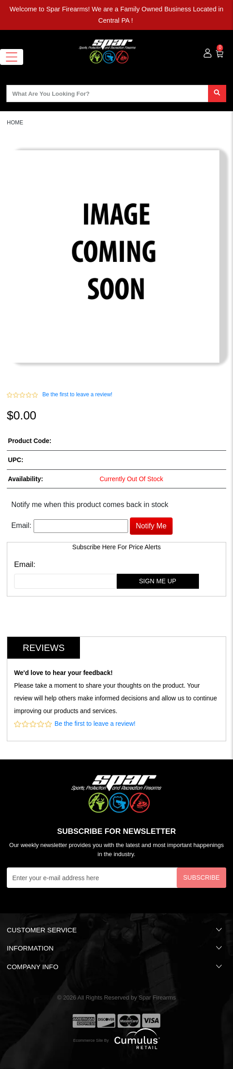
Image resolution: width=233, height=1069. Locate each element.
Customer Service (115, 929)
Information (115, 947)
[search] (217, 93)
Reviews (43, 648)
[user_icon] (207, 53)
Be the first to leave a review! (77, 394)
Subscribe (201, 877)
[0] (220, 53)
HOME (15, 122)
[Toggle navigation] (11, 57)
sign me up (157, 581)
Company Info (115, 966)
